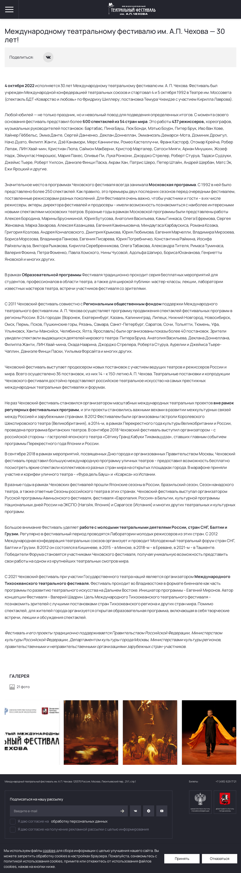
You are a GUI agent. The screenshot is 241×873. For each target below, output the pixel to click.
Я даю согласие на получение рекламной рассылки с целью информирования (79, 829)
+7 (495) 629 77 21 (226, 781)
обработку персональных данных (79, 821)
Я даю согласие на (59, 821)
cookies (49, 850)
